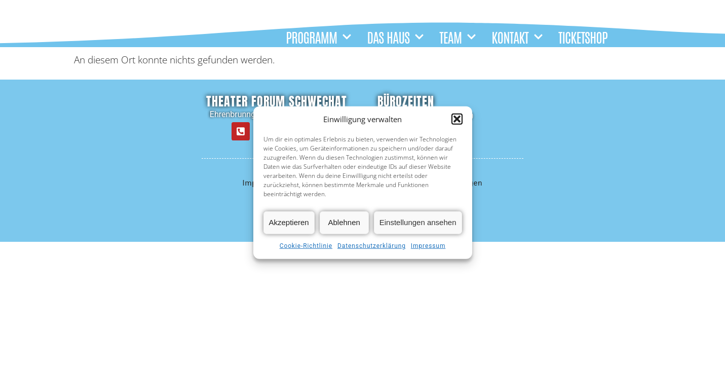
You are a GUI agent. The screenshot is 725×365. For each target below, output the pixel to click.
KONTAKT (517, 37)
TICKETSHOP (582, 37)
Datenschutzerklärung (371, 245)
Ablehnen (344, 222)
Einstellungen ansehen (417, 222)
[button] (457, 119)
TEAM (457, 37)
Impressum (428, 245)
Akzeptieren (289, 222)
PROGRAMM (319, 37)
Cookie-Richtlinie (306, 245)
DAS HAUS (395, 37)
